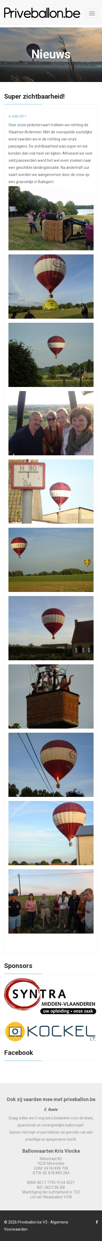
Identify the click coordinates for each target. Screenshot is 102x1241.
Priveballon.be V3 (32, 1222)
